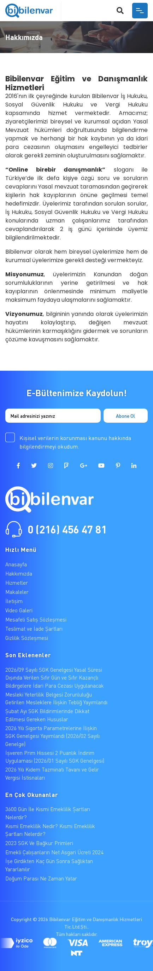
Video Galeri (19, 610)
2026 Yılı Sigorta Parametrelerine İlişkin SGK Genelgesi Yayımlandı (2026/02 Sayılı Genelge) (52, 735)
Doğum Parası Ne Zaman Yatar (41, 878)
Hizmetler (16, 582)
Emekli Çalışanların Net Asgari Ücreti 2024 (54, 852)
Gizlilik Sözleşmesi (26, 637)
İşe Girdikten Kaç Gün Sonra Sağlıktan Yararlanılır (49, 865)
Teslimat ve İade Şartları (34, 628)
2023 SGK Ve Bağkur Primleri (39, 842)
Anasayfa (16, 564)
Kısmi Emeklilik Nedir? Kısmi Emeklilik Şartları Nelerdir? (50, 830)
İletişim (14, 601)
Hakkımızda (18, 573)
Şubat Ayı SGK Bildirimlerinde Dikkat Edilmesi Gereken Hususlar (47, 715)
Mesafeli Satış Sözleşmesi (35, 619)
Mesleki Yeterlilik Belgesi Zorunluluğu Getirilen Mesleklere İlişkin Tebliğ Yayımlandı (56, 698)
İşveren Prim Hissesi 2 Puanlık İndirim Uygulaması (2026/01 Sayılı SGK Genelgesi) (54, 756)
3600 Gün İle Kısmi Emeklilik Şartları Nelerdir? (47, 813)
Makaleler (17, 591)
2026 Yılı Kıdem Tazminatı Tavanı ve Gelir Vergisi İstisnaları (52, 773)
